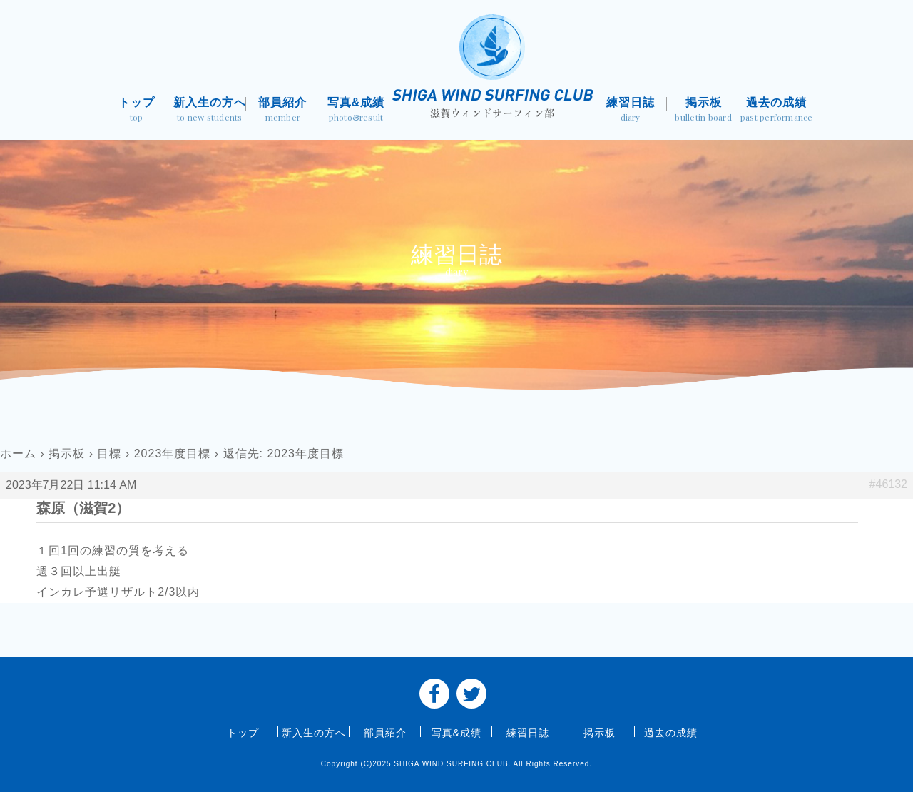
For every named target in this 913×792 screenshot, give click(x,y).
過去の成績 (776, 111)
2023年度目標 (172, 453)
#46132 (888, 484)
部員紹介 (283, 111)
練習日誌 (630, 111)
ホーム (18, 453)
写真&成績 (356, 111)
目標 (109, 453)
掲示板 (703, 111)
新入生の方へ (210, 111)
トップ (136, 111)
